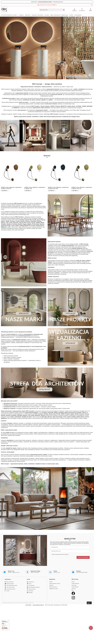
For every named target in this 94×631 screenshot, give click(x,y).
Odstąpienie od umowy (53, 588)
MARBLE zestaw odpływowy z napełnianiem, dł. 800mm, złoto (34, 188)
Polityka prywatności (53, 586)
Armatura (27, 15)
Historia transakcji (32, 589)
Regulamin (51, 585)
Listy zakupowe (82, 10)
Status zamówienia (9, 581)
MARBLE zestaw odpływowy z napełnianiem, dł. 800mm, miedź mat (11, 188)
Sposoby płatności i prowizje (54, 583)
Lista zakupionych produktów (34, 587)
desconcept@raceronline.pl (38, 604)
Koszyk (30, 583)
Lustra (71, 15)
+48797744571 (28, 604)
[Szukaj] (63, 9)
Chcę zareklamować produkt (11, 585)
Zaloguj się (74, 10)
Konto (28, 579)
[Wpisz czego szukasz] (52, 9)
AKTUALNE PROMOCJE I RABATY (45, 1)
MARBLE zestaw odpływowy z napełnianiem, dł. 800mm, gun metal (58, 188)
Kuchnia (47, 15)
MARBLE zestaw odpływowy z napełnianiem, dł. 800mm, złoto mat (81, 188)
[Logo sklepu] (4, 10)
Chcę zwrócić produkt (10, 587)
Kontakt (7, 590)
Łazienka (21, 15)
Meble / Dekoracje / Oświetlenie (59, 15)
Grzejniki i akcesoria (37, 15)
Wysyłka (50, 581)
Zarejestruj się (31, 581)
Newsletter (69, 539)
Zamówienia (8, 579)
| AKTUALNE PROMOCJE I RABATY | (9, 15)
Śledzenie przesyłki (10, 583)
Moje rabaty (31, 590)
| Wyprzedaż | (78, 15)
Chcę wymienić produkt (10, 589)
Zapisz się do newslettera (83, 557)
